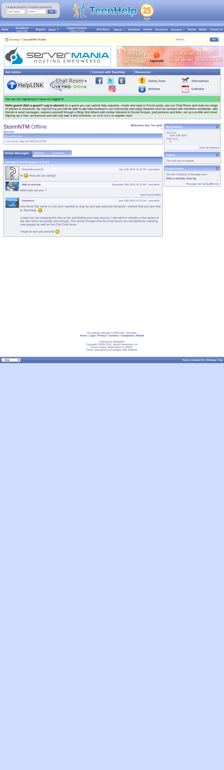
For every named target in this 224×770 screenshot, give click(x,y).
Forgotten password (40, 7)
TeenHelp (14, 39)
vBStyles (132, 349)
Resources (161, 29)
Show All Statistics (209, 147)
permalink (154, 169)
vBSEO (129, 347)
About (52, 29)
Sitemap (211, 360)
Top (220, 360)
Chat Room (103, 29)
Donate (192, 29)
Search (119, 29)
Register (22, 7)
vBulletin (118, 341)
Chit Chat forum (66, 224)
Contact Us (216, 29)
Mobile (203, 29)
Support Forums (77, 28)
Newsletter (134, 29)
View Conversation (150, 194)
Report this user (13, 136)
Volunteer (176, 29)
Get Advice (22, 28)
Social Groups (86, 221)
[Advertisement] (45, 283)
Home (4, 29)
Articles (147, 29)
